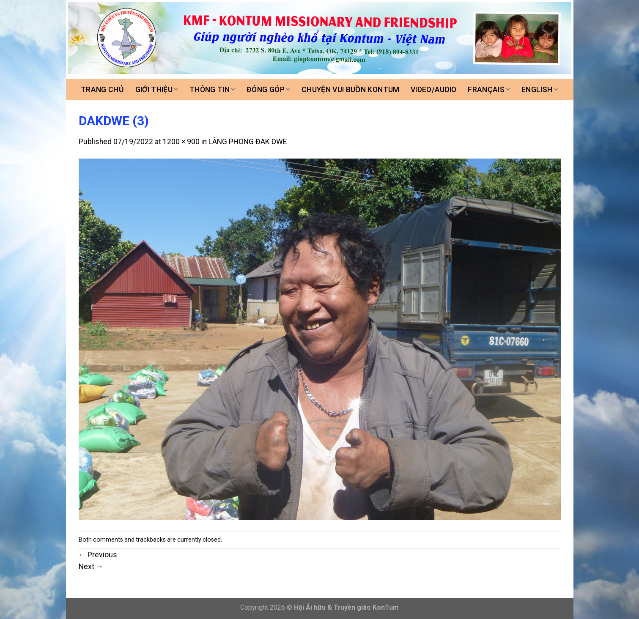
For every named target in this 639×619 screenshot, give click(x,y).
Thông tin (212, 89)
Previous (98, 555)
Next (91, 566)
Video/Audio (434, 89)
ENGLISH (539, 89)
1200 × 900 (181, 141)
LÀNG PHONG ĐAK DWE (247, 141)
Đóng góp (268, 89)
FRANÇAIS (489, 89)
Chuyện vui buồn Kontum (351, 89)
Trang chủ (102, 89)
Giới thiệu (156, 89)
